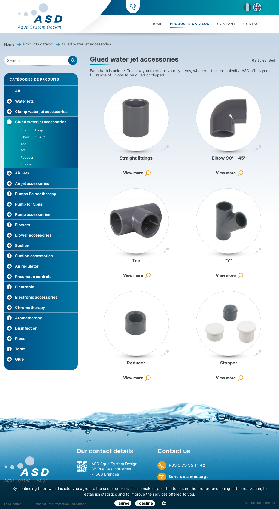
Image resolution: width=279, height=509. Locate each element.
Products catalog (190, 24)
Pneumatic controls (33, 276)
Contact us (173, 451)
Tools (20, 349)
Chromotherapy (30, 307)
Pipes (20, 338)
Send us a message (183, 477)
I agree (123, 503)
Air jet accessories (32, 183)
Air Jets (22, 173)
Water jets (24, 101)
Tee (23, 144)
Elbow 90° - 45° (32, 137)
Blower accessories (33, 235)
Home (156, 24)
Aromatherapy (28, 317)
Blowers (22, 224)
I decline (145, 503)
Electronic (24, 286)
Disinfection (26, 328)
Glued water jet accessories (40, 121)
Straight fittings (32, 130)
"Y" (22, 151)
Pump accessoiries (32, 214)
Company (226, 24)
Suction (22, 245)
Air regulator (27, 266)
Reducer (26, 157)
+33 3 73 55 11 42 (170, 7)
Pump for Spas (28, 204)
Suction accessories (34, 255)
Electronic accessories (36, 297)
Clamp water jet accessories (41, 111)
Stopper (26, 164)
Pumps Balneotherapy (35, 193)
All (17, 90)
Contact (252, 24)
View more (133, 172)
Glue (19, 359)
